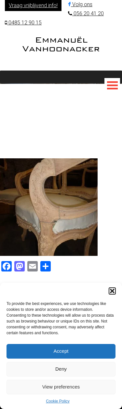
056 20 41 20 (86, 13)
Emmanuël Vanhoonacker (61, 44)
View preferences (61, 386)
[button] (112, 291)
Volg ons (80, 4)
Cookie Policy (58, 401)
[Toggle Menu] (112, 85)
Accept (61, 351)
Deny (61, 369)
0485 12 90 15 (23, 23)
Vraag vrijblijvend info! (33, 5)
